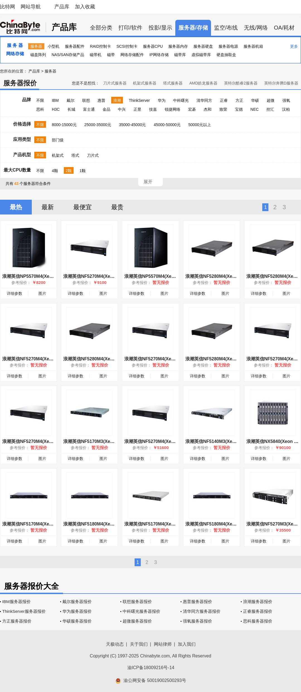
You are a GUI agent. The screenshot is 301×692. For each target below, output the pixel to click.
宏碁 (192, 109)
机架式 (58, 155)
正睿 (224, 100)
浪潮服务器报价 (257, 601)
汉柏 (286, 109)
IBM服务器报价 (16, 601)
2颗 (69, 170)
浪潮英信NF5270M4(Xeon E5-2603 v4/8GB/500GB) (115, 276)
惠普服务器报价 (197, 601)
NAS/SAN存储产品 (68, 54)
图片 (42, 293)
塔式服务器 (173, 83)
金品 (106, 109)
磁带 (111, 54)
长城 (71, 109)
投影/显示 (161, 28)
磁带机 (95, 54)
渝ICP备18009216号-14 (150, 667)
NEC (255, 109)
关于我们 (139, 644)
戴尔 (70, 100)
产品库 (61, 6)
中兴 (122, 109)
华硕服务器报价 (77, 621)
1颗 (82, 170)
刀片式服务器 (115, 83)
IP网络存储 (159, 54)
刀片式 (93, 155)
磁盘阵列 (38, 54)
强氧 (286, 100)
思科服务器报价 (257, 621)
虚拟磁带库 (201, 54)
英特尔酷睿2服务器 (241, 83)
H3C (56, 109)
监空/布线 (226, 28)
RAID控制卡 (100, 46)
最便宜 (82, 207)
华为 (162, 100)
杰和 (208, 109)
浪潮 (117, 100)
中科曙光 (181, 100)
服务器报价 (20, 83)
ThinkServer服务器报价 (24, 611)
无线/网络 (256, 28)
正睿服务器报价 (257, 611)
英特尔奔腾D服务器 (281, 83)
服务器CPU (153, 46)
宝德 (239, 109)
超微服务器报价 (137, 621)
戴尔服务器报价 (77, 601)
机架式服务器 (144, 83)
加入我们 (187, 644)
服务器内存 (178, 46)
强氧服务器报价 (197, 621)
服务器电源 (228, 46)
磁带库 (180, 54)
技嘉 (153, 109)
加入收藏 (85, 6)
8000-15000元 (64, 124)
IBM (55, 100)
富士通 (89, 109)
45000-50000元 (167, 124)
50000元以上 (199, 124)
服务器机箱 (253, 46)
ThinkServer (139, 100)
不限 (40, 100)
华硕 (255, 100)
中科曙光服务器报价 (141, 611)
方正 (239, 100)
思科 (40, 109)
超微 (271, 100)
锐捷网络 (172, 109)
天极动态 (115, 644)
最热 (16, 207)
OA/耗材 (284, 28)
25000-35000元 (97, 124)
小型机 (53, 46)
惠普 (101, 100)
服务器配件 (74, 46)
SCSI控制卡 (126, 46)
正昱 (137, 109)
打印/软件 (130, 28)
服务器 (36, 46)
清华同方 (204, 100)
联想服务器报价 (137, 601)
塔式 (75, 155)
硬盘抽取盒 (226, 54)
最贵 (117, 207)
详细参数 (14, 293)
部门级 (58, 140)
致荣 (223, 109)
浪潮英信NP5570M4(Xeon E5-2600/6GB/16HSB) (173, 276)
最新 (48, 207)
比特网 (7, 6)
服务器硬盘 (203, 46)
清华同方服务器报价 (201, 611)
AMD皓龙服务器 (203, 83)
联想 (86, 100)
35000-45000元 (132, 124)
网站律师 (163, 644)
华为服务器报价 (77, 611)
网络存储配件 (132, 54)
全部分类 (101, 28)
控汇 (270, 109)
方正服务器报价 (16, 621)
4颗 (55, 170)
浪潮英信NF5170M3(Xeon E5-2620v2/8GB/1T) (110, 441)
